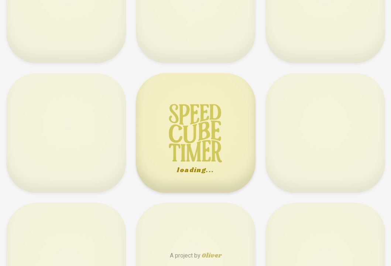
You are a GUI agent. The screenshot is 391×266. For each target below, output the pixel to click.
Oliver (212, 256)
